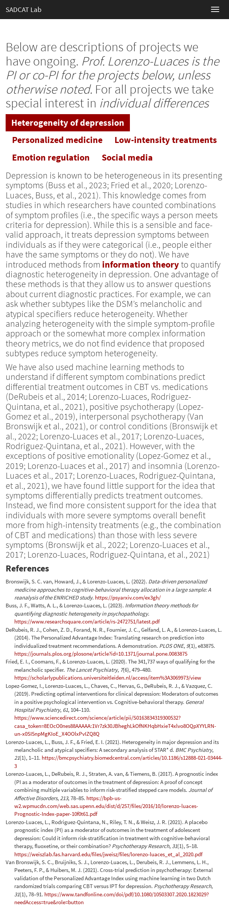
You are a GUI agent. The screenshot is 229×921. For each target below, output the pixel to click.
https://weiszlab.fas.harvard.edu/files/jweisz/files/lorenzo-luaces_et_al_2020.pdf (108, 854)
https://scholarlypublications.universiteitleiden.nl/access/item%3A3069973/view (107, 677)
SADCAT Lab (24, 9)
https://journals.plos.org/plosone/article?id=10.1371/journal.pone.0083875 (100, 653)
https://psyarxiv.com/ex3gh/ (128, 597)
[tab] (68, 122)
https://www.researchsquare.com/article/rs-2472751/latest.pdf (87, 621)
